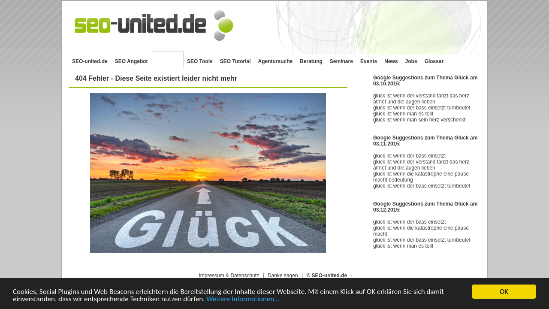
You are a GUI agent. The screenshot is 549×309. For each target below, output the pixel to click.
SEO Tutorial (235, 61)
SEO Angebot (131, 61)
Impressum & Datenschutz (229, 276)
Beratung (311, 61)
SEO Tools (200, 61)
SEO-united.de (90, 61)
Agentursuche (275, 61)
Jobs (411, 61)
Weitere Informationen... (243, 299)
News (391, 61)
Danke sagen (283, 276)
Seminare (341, 61)
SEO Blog (168, 60)
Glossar (434, 61)
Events (368, 61)
